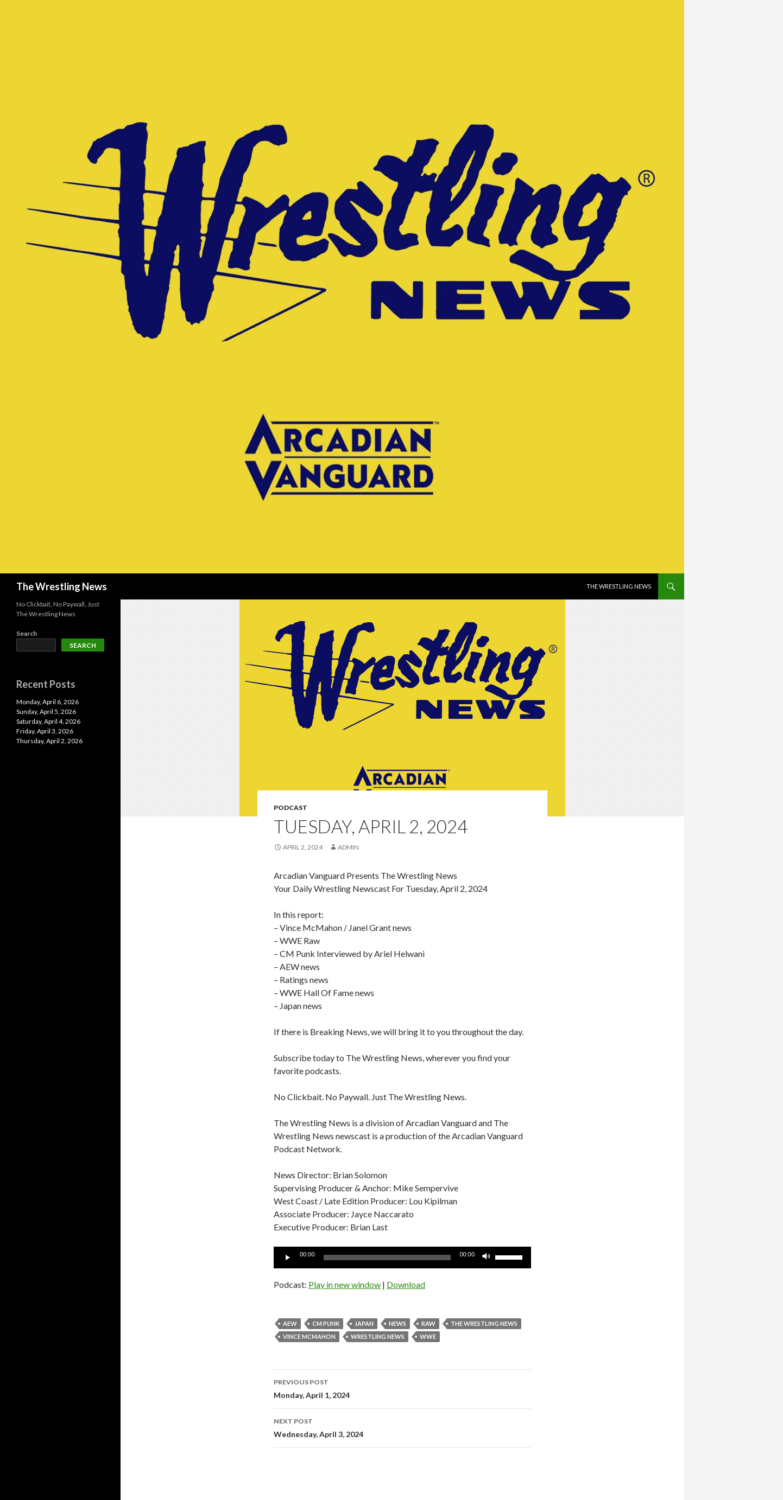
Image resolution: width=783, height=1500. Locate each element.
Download (406, 1284)
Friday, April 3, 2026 (44, 731)
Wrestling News (378, 1336)
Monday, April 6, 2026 (47, 702)
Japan (364, 1323)
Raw (428, 1323)
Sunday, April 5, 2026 (46, 711)
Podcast (290, 807)
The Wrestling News (61, 586)
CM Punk (325, 1323)
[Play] (287, 1257)
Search (26, 633)
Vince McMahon (309, 1336)
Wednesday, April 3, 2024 (402, 1427)
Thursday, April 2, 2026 (49, 741)
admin (348, 847)
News (397, 1323)
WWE (428, 1336)
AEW (290, 1323)
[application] (402, 1257)
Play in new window (344, 1284)
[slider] (387, 1257)
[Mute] (486, 1257)
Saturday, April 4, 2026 (48, 721)
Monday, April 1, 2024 (402, 1388)
